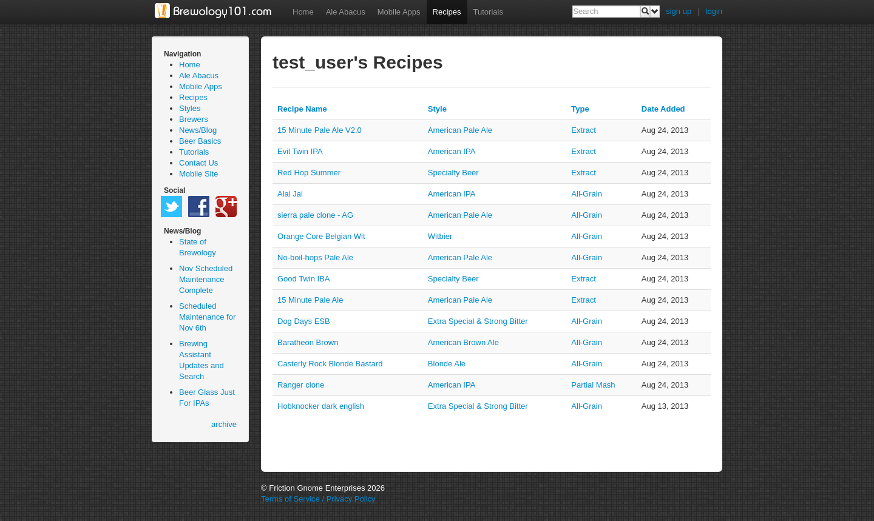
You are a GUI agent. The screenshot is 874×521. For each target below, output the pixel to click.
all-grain (586, 193)
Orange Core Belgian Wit (321, 236)
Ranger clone (300, 384)
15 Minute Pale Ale (310, 299)
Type (580, 108)
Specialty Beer (453, 172)
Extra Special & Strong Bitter (478, 321)
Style (437, 108)
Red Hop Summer (308, 172)
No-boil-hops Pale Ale (315, 257)
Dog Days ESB (303, 321)
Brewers (193, 119)
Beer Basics (200, 141)
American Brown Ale (463, 342)
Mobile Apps (399, 11)
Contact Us (198, 162)
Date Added (663, 108)
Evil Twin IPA (300, 151)
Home (303, 11)
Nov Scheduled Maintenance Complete (205, 279)
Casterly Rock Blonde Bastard (329, 363)
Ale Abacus (345, 11)
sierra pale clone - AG (315, 215)
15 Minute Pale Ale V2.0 (319, 130)
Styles (189, 108)
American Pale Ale (460, 130)
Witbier (440, 236)
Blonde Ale (447, 363)
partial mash (593, 384)
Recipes (447, 11)
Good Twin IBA (303, 278)
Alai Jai (290, 193)
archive (224, 424)
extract (583, 130)
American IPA (452, 151)
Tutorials (488, 11)
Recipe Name (302, 108)
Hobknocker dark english (320, 406)
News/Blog (198, 130)
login (714, 11)
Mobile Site (198, 173)
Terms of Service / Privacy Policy (318, 498)
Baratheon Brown (307, 342)
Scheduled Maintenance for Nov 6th (207, 316)
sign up (678, 11)
